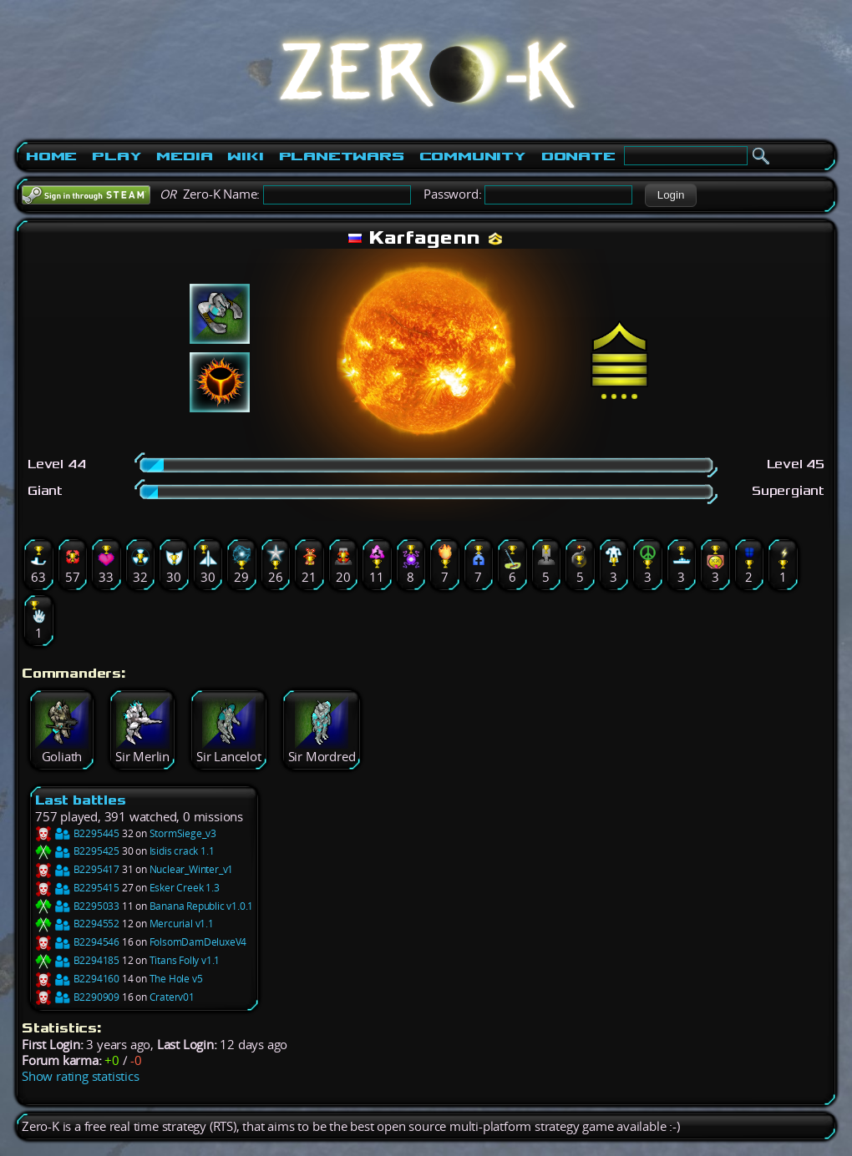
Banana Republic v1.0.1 (202, 906)
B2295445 (77, 833)
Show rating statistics (80, 1076)
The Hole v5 (176, 979)
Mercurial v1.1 (182, 923)
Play (116, 156)
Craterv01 (172, 997)
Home (51, 156)
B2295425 (77, 851)
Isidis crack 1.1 (182, 851)
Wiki (245, 156)
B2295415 (77, 888)
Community (472, 156)
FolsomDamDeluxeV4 (198, 942)
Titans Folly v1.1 (185, 960)
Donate (578, 156)
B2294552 (77, 923)
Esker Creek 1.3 (185, 888)
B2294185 (77, 960)
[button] (670, 195)
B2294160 (77, 979)
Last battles (80, 800)
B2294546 (77, 942)
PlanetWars (341, 156)
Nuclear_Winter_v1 (192, 869)
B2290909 (77, 997)
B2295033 (77, 906)
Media (184, 156)
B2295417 (77, 869)
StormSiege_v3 (183, 833)
